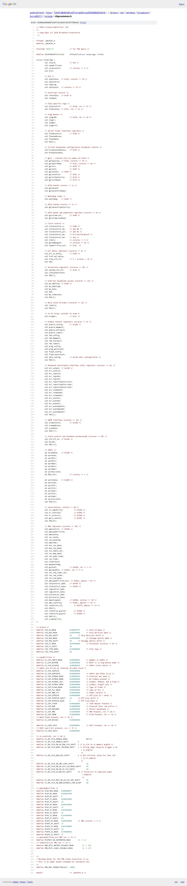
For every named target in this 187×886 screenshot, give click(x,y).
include (49, 16)
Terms (30, 882)
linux (49, 12)
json (182, 882)
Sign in (181, 4)
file (83, 22)
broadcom (143, 12)
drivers (114, 12)
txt (176, 882)
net (122, 12)
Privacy (23, 882)
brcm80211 (36, 16)
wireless (130, 12)
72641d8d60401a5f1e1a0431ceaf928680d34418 (79, 12)
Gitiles (15, 882)
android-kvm (37, 12)
